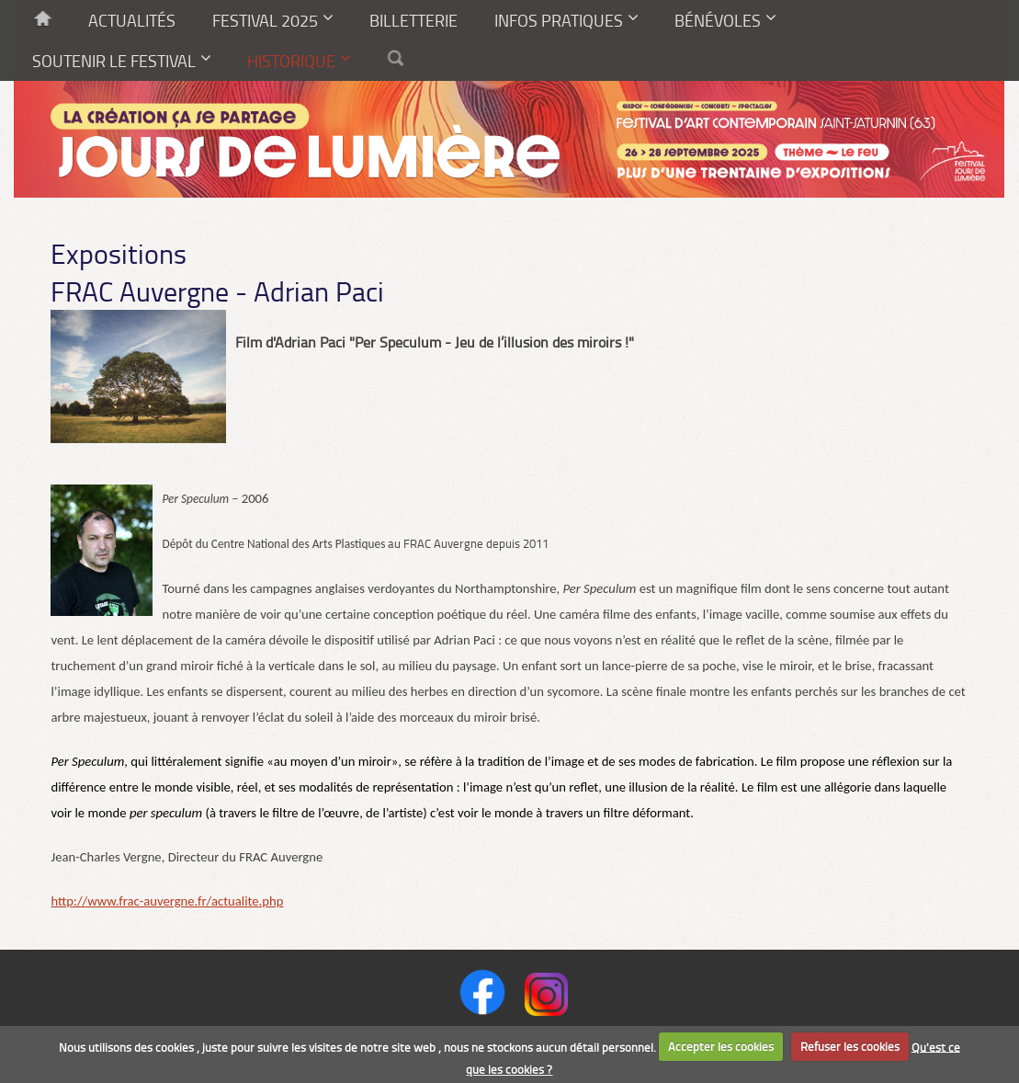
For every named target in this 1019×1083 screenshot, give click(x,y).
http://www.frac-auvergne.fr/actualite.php (167, 901)
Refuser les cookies (850, 1046)
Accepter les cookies (721, 1046)
